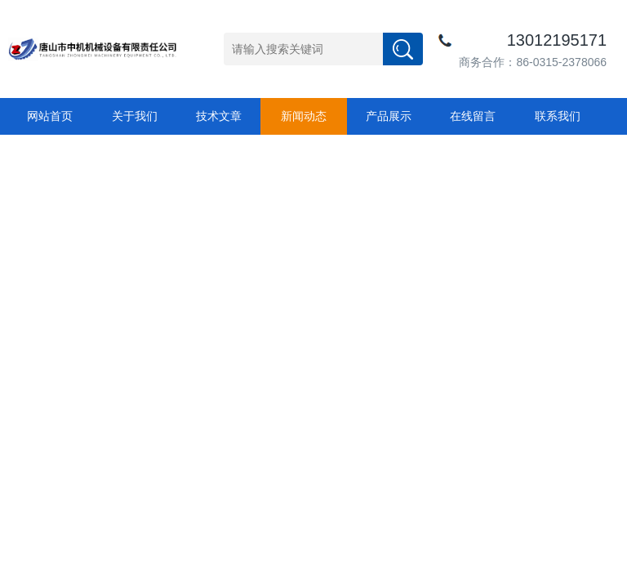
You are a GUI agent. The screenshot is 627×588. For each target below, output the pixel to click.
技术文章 (219, 115)
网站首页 (50, 115)
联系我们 (557, 115)
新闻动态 (304, 115)
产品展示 (388, 115)
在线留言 (473, 115)
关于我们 (135, 115)
